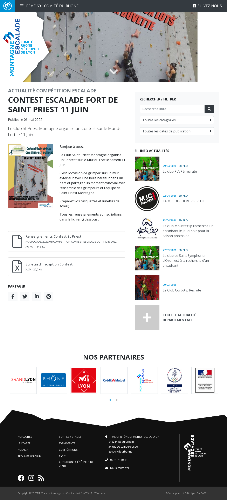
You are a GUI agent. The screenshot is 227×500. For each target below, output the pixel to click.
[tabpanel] (23, 380)
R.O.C (62, 456)
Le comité (24, 443)
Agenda (23, 450)
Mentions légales (55, 493)
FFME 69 (39, 493)
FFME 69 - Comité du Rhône (49, 5)
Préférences (98, 493)
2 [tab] (117, 400)
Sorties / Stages (70, 437)
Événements (67, 443)
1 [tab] (110, 400)
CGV (86, 493)
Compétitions (68, 450)
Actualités (25, 437)
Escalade (84, 90)
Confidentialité (74, 493)
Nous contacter (119, 468)
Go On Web (203, 493)
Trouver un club (29, 456)
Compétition (53, 90)
